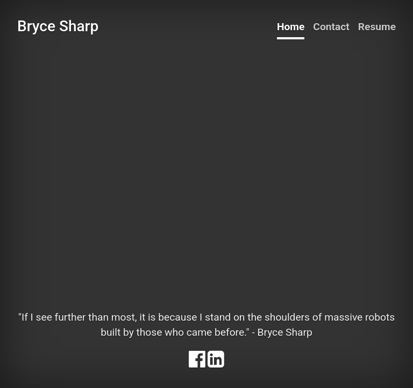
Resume (377, 26)
